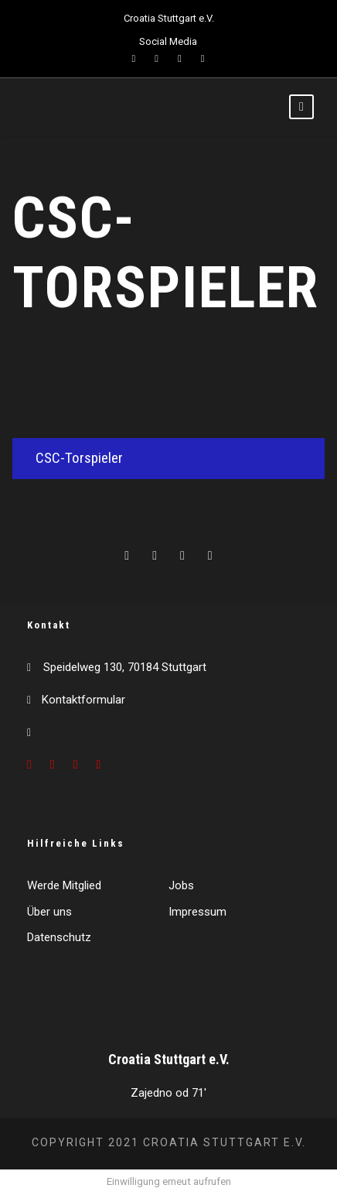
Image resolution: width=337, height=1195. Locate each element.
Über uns (49, 912)
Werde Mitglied (64, 885)
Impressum (197, 912)
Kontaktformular (83, 700)
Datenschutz (59, 937)
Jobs (181, 885)
